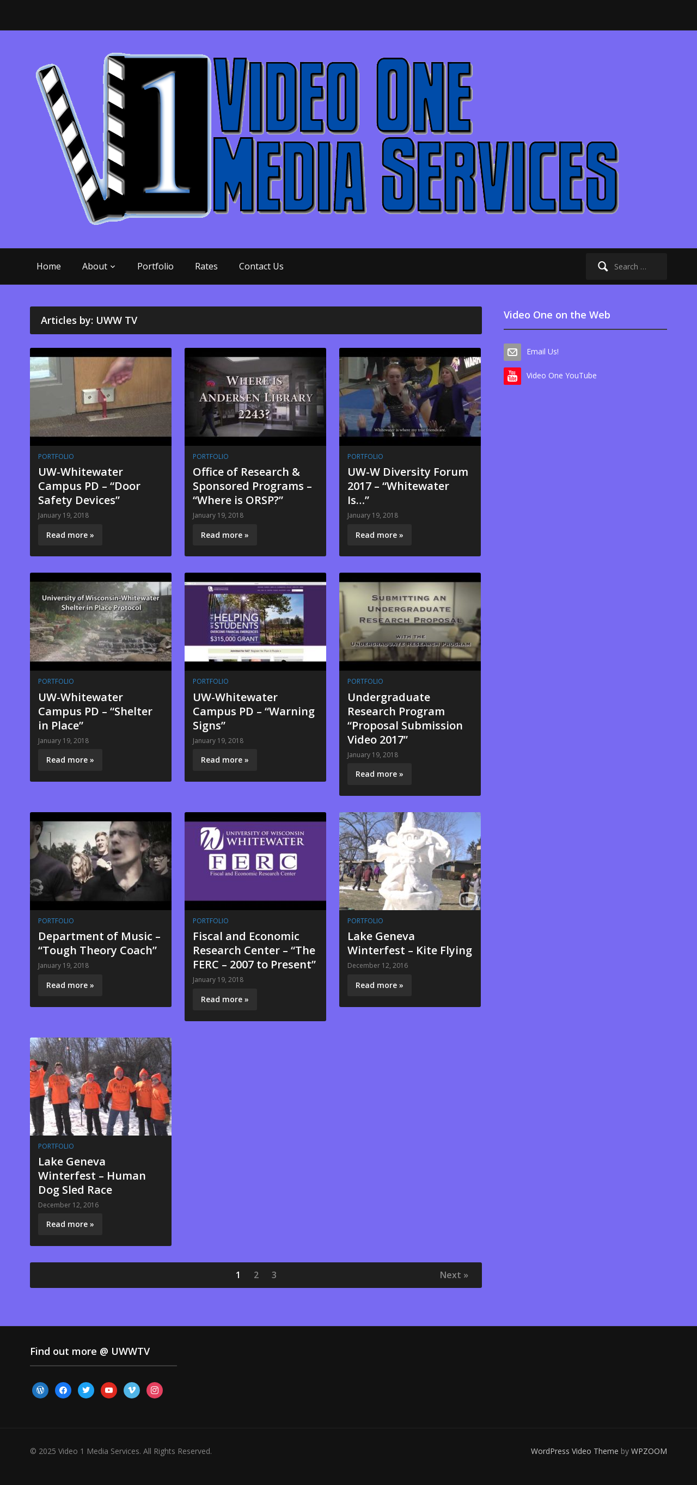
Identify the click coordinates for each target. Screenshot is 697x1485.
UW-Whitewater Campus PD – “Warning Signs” (254, 711)
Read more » (70, 535)
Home (48, 266)
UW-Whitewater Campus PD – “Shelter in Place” (95, 711)
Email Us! (543, 351)
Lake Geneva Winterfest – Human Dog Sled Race (92, 1175)
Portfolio (155, 266)
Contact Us (261, 266)
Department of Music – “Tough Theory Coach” (99, 943)
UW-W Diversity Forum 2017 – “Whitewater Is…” (407, 485)
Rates (206, 266)
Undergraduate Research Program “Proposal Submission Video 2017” (405, 718)
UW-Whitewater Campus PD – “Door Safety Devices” (89, 485)
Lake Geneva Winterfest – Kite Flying (409, 943)
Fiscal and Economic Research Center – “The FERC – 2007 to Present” (254, 950)
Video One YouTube (562, 375)
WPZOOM (649, 1451)
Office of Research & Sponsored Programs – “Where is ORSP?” (252, 485)
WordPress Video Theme (575, 1451)
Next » (454, 1275)
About (94, 266)
